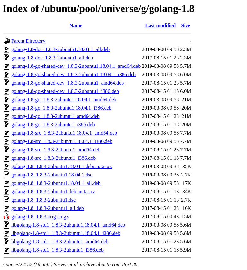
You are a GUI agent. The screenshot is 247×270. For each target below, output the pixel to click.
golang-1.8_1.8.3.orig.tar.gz (40, 216)
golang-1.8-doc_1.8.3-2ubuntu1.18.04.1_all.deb (60, 49)
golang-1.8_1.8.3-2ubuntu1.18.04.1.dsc (51, 174)
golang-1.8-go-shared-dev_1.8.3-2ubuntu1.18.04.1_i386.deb (73, 74)
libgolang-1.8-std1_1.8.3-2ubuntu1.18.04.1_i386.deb (65, 233)
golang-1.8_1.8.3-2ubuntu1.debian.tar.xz (53, 191)
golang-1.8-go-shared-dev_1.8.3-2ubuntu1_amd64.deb (67, 83)
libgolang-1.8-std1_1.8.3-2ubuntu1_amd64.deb (59, 241)
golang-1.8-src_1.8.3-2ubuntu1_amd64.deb (55, 149)
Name (75, 25)
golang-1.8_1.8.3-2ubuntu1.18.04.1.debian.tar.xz (61, 166)
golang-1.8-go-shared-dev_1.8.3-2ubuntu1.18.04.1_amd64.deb (76, 66)
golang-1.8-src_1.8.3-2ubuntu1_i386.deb (53, 158)
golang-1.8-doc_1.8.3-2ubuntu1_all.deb (52, 57)
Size (185, 25)
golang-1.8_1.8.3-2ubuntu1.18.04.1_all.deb (56, 183)
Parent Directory (28, 41)
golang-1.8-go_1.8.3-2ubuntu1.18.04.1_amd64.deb (63, 99)
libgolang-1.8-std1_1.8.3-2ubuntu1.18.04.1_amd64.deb (68, 225)
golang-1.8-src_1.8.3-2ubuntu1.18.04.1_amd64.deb (64, 133)
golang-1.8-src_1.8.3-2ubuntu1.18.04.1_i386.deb (61, 141)
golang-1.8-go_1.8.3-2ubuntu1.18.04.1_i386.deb (61, 108)
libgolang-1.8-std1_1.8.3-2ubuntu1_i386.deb (57, 250)
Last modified (160, 25)
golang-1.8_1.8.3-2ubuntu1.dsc (43, 200)
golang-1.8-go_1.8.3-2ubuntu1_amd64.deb (55, 116)
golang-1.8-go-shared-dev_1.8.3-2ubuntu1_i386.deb (65, 91)
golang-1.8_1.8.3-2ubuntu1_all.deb (47, 208)
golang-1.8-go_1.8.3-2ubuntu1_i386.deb (53, 124)
